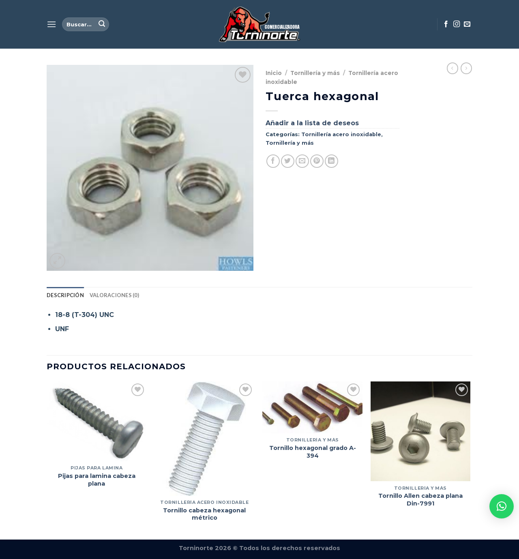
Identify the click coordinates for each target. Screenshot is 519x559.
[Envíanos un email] (467, 24)
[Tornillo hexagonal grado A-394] (312, 407)
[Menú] (51, 24)
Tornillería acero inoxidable (341, 134)
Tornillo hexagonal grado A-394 (312, 451)
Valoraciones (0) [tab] (114, 295)
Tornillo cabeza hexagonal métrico (204, 514)
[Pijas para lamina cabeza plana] (97, 421)
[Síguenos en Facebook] (446, 24)
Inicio (274, 73)
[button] (501, 506)
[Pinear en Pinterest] (317, 161)
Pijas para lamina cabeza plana (96, 479)
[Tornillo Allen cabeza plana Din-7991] (421, 431)
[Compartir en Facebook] (273, 161)
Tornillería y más (315, 73)
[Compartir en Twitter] (287, 161)
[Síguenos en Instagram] (456, 24)
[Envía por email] (302, 161)
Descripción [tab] (65, 295)
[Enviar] (102, 24)
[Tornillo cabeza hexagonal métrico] (204, 438)
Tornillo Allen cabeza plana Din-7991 (420, 499)
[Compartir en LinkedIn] (331, 161)
